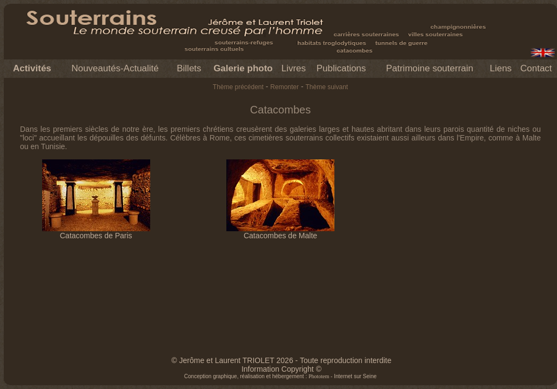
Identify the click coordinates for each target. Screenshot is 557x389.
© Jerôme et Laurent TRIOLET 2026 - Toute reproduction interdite (281, 360)
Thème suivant (326, 87)
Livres (293, 68)
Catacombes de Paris (96, 232)
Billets (189, 68)
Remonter (284, 87)
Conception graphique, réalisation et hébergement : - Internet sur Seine (280, 376)
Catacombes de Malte (280, 232)
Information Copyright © (281, 369)
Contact (536, 68)
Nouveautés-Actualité (115, 68)
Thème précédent (238, 87)
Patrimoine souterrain (429, 68)
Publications (341, 68)
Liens (500, 68)
